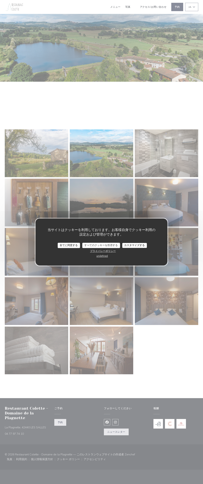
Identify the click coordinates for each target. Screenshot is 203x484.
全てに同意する (69, 245)
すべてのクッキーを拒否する (101, 245)
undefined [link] (102, 256)
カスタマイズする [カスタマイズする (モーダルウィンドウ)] (134, 245)
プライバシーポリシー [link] (103, 251)
